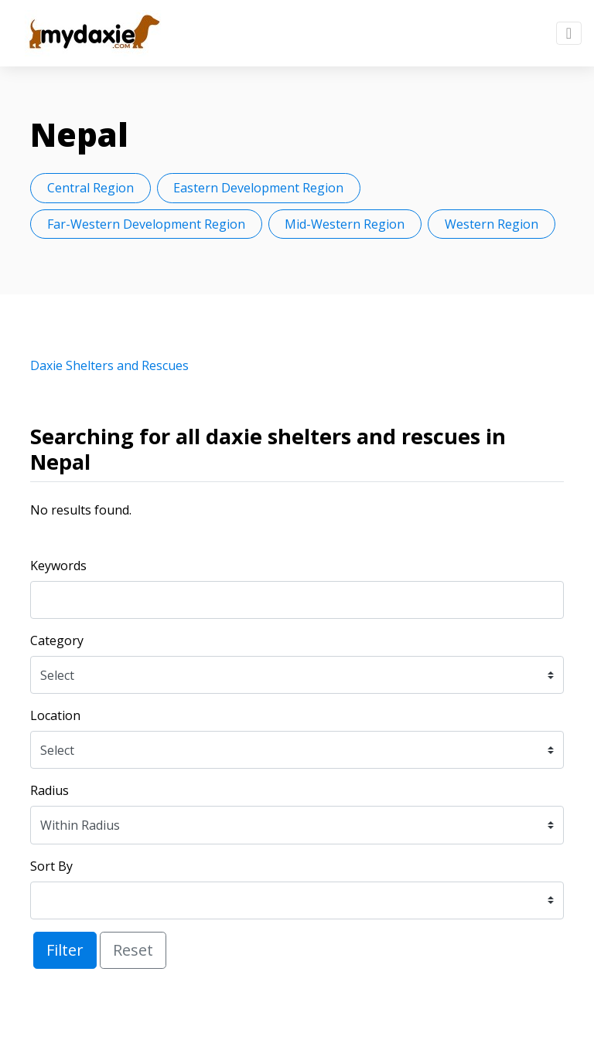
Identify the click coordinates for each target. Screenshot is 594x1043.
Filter (65, 949)
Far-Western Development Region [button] (146, 224)
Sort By (51, 866)
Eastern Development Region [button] (258, 187)
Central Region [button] (90, 187)
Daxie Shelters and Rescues (109, 365)
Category (57, 640)
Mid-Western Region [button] (345, 224)
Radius (49, 790)
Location (55, 715)
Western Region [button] (491, 224)
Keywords (58, 565)
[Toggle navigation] (569, 33)
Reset (133, 949)
